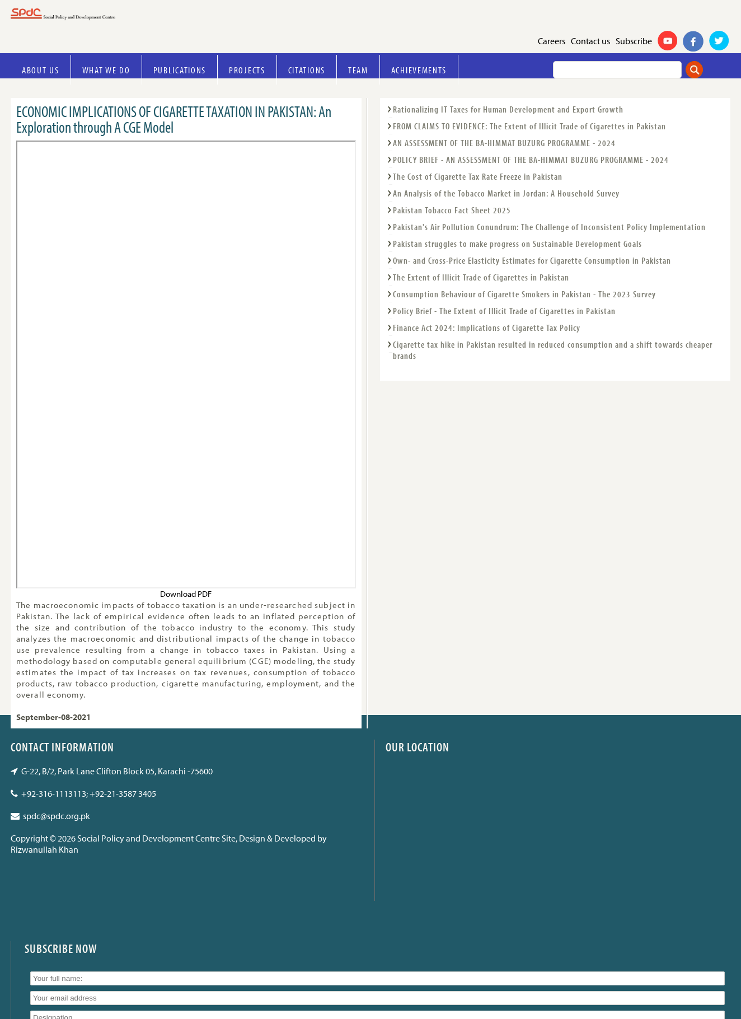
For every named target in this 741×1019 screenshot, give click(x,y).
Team (358, 70)
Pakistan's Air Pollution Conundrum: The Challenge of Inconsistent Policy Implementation (549, 226)
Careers (551, 40)
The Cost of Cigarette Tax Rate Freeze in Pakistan (477, 176)
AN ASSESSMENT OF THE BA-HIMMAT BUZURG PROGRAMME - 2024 (504, 142)
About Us (40, 70)
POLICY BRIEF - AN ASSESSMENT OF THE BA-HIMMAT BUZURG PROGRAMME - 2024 (531, 159)
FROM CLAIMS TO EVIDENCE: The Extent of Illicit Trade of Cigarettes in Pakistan (529, 126)
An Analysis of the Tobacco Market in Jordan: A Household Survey (506, 193)
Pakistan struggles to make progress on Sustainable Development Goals (517, 243)
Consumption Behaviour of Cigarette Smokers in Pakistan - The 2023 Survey (524, 294)
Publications (179, 70)
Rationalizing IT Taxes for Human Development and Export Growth (508, 109)
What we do (106, 70)
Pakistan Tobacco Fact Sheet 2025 (452, 210)
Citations (306, 70)
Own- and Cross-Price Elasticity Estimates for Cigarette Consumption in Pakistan (532, 260)
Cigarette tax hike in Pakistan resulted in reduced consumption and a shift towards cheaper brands (552, 350)
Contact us (590, 40)
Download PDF (186, 593)
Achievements (419, 70)
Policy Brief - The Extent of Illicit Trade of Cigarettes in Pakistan (504, 310)
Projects (247, 70)
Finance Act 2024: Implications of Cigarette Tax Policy (486, 327)
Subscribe (634, 40)
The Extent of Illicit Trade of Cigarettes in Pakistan (481, 277)
